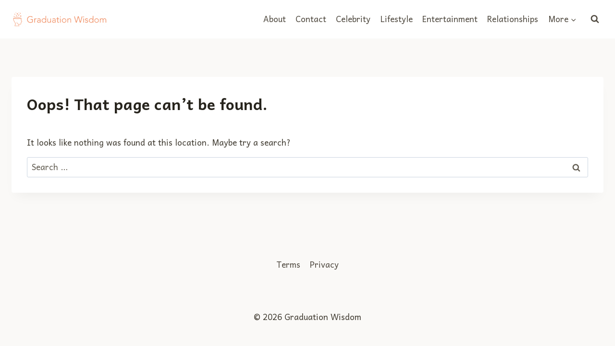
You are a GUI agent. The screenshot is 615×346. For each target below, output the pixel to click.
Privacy (324, 264)
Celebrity (353, 18)
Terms (288, 264)
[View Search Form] (594, 19)
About (274, 18)
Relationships (512, 18)
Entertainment (450, 18)
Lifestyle (397, 18)
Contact (310, 18)
